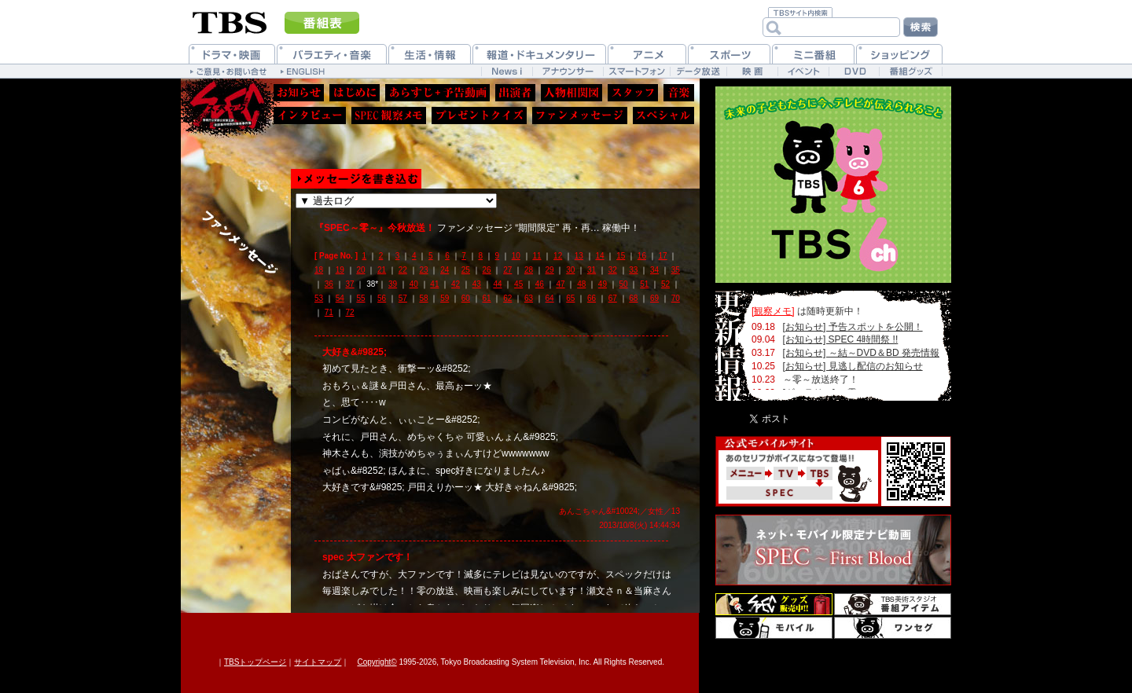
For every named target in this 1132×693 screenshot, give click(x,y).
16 (642, 255)
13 (579, 255)
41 (434, 284)
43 (476, 284)
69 (654, 298)
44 (497, 284)
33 (633, 270)
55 (360, 298)
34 (654, 270)
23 (423, 270)
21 (381, 270)
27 (507, 270)
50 (623, 284)
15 (620, 255)
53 (318, 298)
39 (392, 284)
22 (403, 270)
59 (444, 298)
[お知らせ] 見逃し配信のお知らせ (853, 366)
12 (557, 255)
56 (381, 298)
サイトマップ (317, 662)
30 (570, 270)
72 (349, 312)
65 (570, 298)
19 (340, 270)
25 (465, 270)
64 (550, 298)
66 (591, 298)
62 (507, 298)
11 (536, 255)
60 (465, 298)
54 (340, 298)
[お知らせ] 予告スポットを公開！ (853, 326)
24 (444, 270)
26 (487, 270)
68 (633, 298)
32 (612, 270)
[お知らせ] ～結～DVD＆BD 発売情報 (861, 352)
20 (360, 270)
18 (318, 270)
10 (516, 255)
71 (329, 312)
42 (455, 284)
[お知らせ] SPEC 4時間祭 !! (841, 339)
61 (487, 298)
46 (539, 284)
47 (560, 284)
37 (349, 284)
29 (550, 270)
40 (414, 284)
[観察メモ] (773, 311)
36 (329, 284)
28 (528, 270)
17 (663, 255)
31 (591, 270)
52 (665, 284)
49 (602, 284)
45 (518, 284)
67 (612, 298)
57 (403, 298)
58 (423, 298)
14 (599, 255)
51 (644, 284)
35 (675, 270)
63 (528, 298)
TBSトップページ (255, 662)
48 (581, 284)
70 (675, 298)
